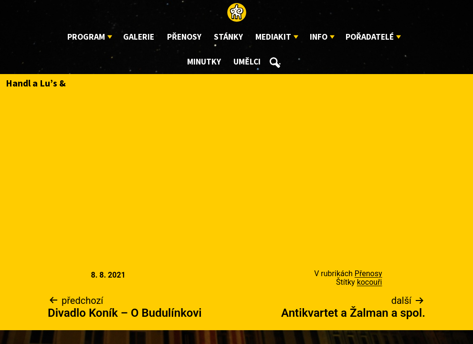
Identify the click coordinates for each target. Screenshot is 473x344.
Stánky (228, 37)
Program (86, 37)
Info (318, 37)
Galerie (138, 37)
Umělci (247, 62)
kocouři (369, 282)
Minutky (204, 62)
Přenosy (184, 37)
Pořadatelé (370, 37)
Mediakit (273, 37)
